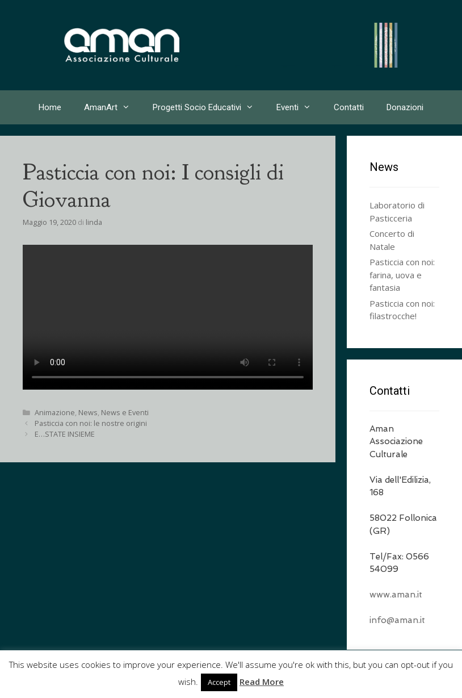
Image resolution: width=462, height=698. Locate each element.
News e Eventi (125, 412)
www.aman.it (395, 595)
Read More (262, 681)
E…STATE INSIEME (65, 434)
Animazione (55, 412)
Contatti (349, 107)
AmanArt (112, 107)
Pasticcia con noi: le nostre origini (91, 423)
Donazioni (405, 107)
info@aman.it (397, 620)
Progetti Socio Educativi (209, 107)
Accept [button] (219, 682)
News (88, 412)
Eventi (299, 107)
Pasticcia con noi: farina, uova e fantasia (402, 274)
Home (50, 107)
